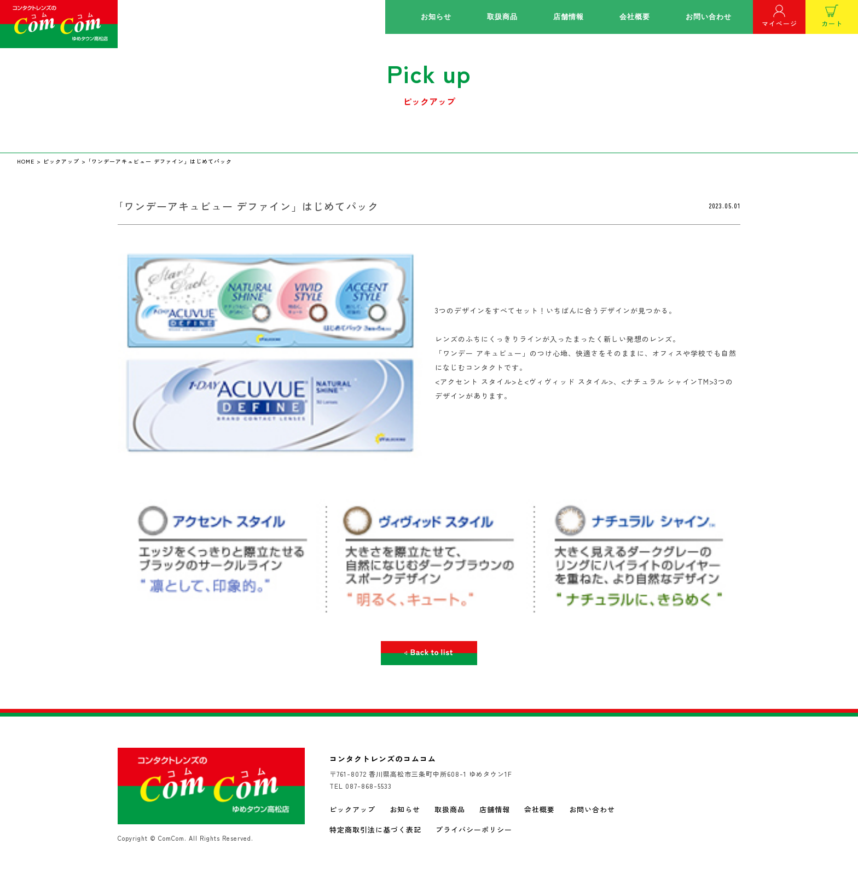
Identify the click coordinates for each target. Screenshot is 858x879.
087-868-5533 (368, 785)
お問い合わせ (709, 17)
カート (832, 16)
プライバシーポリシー (474, 829)
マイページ (779, 16)
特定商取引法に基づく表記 (375, 829)
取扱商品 (502, 17)
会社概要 (634, 17)
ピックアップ (352, 809)
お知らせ (436, 17)
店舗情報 (568, 17)
